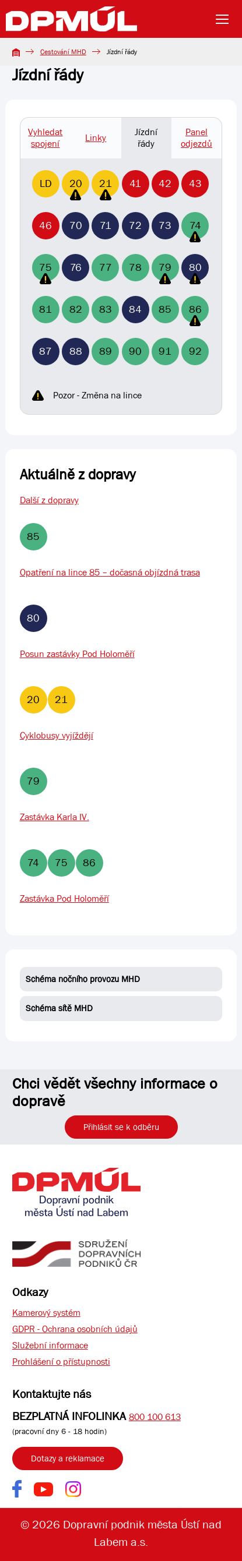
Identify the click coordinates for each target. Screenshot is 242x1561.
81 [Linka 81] (45, 309)
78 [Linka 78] (135, 267)
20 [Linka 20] (75, 187)
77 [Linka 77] (105, 267)
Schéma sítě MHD (59, 1008)
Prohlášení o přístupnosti (61, 1361)
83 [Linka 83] (105, 309)
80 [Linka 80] (195, 271)
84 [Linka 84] (135, 309)
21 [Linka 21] (105, 187)
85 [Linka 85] (165, 309)
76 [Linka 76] (76, 267)
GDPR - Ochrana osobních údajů (75, 1329)
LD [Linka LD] (46, 183)
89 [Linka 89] (105, 351)
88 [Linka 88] (75, 351)
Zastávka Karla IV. (54, 817)
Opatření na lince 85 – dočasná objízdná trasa (110, 572)
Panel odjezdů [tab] (196, 138)
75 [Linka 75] (45, 271)
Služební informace (50, 1345)
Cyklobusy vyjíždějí (56, 735)
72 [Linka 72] (135, 225)
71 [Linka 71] (105, 225)
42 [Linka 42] (165, 183)
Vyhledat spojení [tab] (45, 138)
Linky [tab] (95, 138)
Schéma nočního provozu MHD (83, 979)
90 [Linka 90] (135, 351)
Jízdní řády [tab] (146, 138)
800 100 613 (155, 1417)
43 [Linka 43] (195, 183)
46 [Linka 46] (45, 225)
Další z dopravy (49, 500)
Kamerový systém (46, 1312)
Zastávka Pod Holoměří (64, 898)
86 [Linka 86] (195, 313)
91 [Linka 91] (165, 351)
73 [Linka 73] (165, 225)
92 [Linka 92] (195, 351)
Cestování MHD (63, 51)
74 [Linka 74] (195, 229)
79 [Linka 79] (165, 271)
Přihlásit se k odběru (121, 1127)
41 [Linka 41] (135, 183)
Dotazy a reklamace (67, 1458)
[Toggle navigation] (225, 19)
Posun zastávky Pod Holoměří (77, 654)
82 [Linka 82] (75, 309)
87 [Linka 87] (45, 351)
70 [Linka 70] (75, 225)
